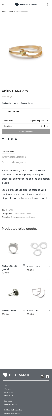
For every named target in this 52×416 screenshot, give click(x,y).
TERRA (11, 11)
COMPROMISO (19, 213)
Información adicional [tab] (14, 156)
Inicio (4, 11)
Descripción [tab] (8, 151)
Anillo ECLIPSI (9, 310)
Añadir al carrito (26, 131)
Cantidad (8, 126)
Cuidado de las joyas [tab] (14, 162)
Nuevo (32, 217)
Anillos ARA (33, 310)
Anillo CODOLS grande (9, 267)
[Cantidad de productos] (44, 126)
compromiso (23, 217)
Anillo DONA (33, 266)
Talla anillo (8, 120)
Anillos (13, 217)
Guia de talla (14, 111)
